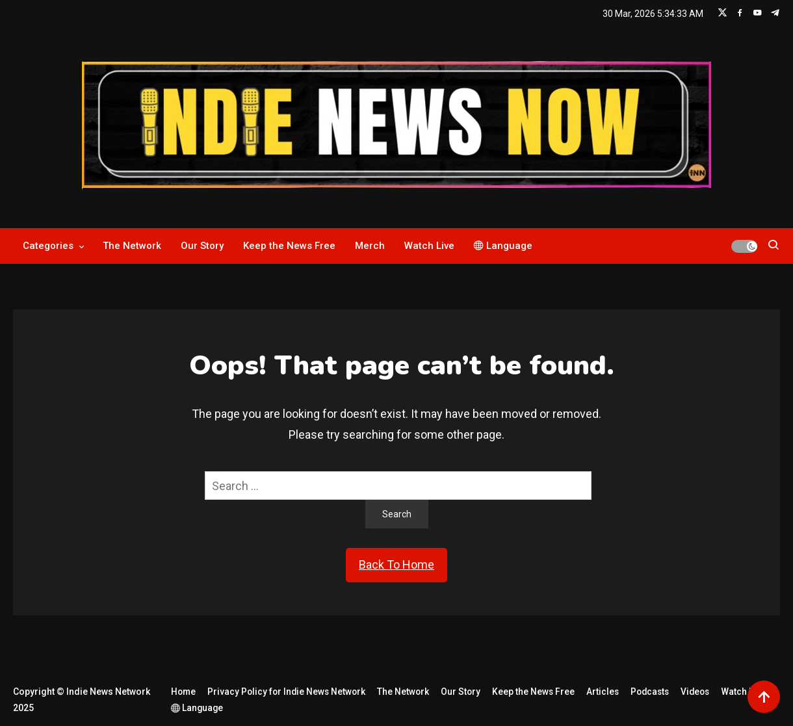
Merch (370, 246)
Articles (606, 691)
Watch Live (429, 246)
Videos (703, 691)
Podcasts (655, 691)
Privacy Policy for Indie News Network (286, 691)
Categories (48, 246)
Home (181, 691)
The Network (132, 246)
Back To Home (396, 564)
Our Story (202, 246)
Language (503, 246)
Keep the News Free (289, 246)
